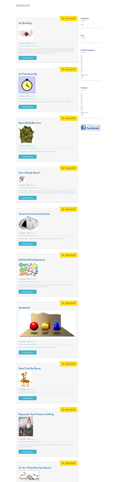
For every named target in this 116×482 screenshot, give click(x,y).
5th (81, 63)
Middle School (84, 75)
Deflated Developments (32, 259)
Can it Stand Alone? (29, 172)
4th (81, 61)
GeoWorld (24, 307)
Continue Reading (27, 58)
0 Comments (32, 43)
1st (81, 56)
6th (81, 65)
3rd (82, 59)
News (82, 24)
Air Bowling (25, 23)
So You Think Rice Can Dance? (35, 467)
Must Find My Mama (30, 368)
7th (81, 67)
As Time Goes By (28, 73)
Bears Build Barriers (30, 122)
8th (81, 69)
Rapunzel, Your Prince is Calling (36, 414)
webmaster (23, 43)
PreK (82, 77)
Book (82, 71)
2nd (82, 58)
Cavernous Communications (34, 213)
